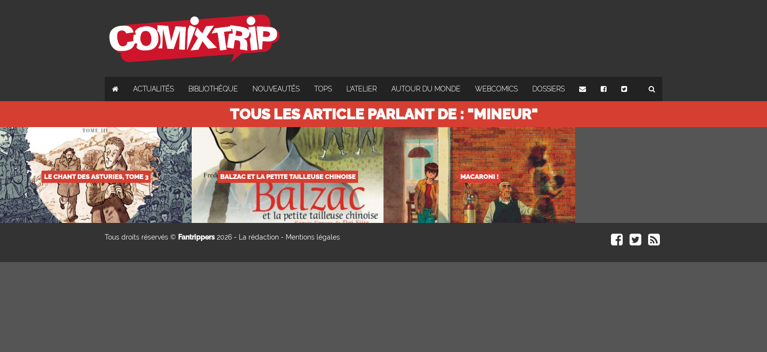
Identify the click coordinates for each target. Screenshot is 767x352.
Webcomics (496, 89)
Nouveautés (275, 89)
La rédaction (259, 237)
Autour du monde (425, 89)
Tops (323, 89)
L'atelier (361, 89)
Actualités (153, 89)
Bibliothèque (213, 89)
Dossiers (548, 89)
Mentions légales (313, 237)
